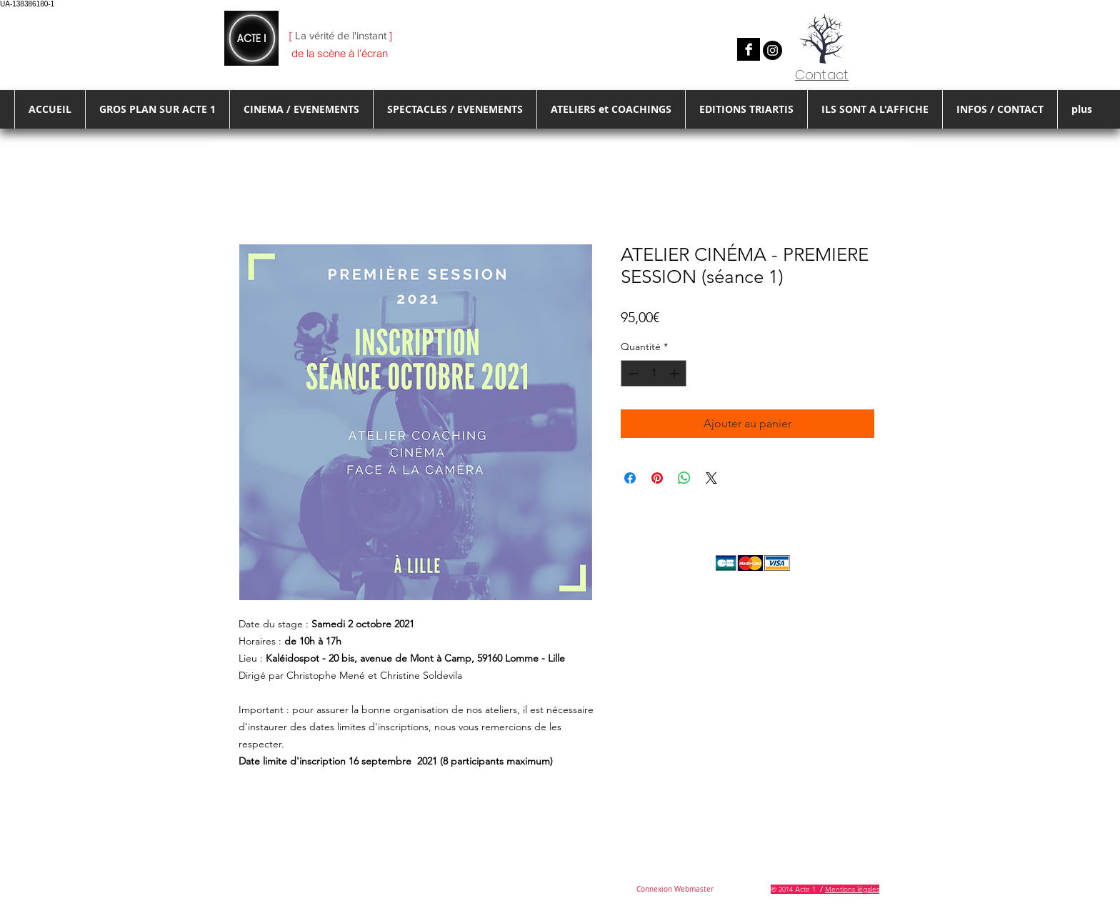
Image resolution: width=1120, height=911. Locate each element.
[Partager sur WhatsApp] (684, 478)
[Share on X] (711, 478)
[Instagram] (772, 50)
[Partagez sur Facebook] (630, 478)
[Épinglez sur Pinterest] (657, 478)
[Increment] (675, 373)
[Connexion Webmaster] (675, 889)
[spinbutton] (653, 373)
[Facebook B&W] (748, 49)
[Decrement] (632, 373)
